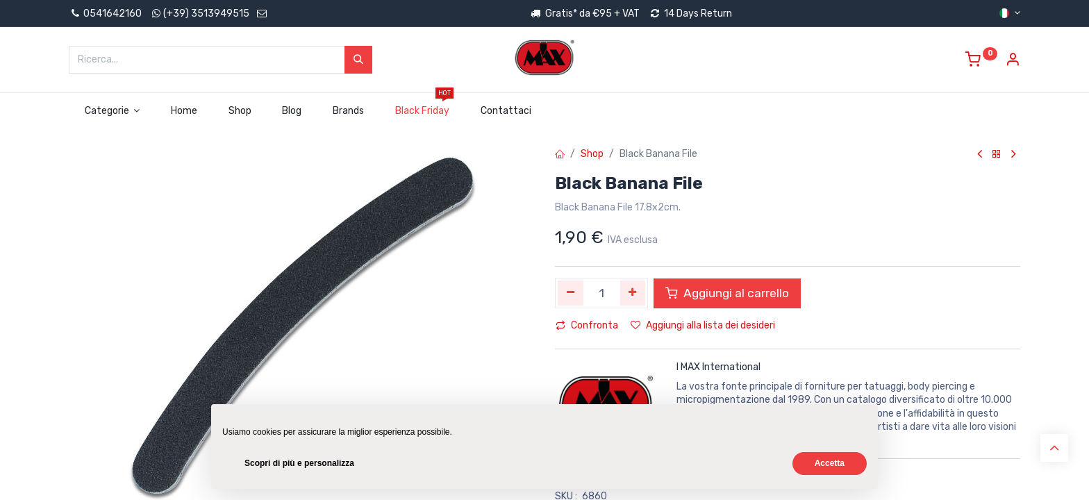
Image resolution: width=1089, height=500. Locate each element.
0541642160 (105, 13)
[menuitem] (184, 111)
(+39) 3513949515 (206, 13)
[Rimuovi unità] (570, 293)
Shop (592, 154)
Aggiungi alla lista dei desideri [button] (703, 325)
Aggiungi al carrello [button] (727, 293)
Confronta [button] (587, 325)
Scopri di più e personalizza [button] (299, 463)
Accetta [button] (830, 463)
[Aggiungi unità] (633, 293)
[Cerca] (358, 60)
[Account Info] (1012, 61)
